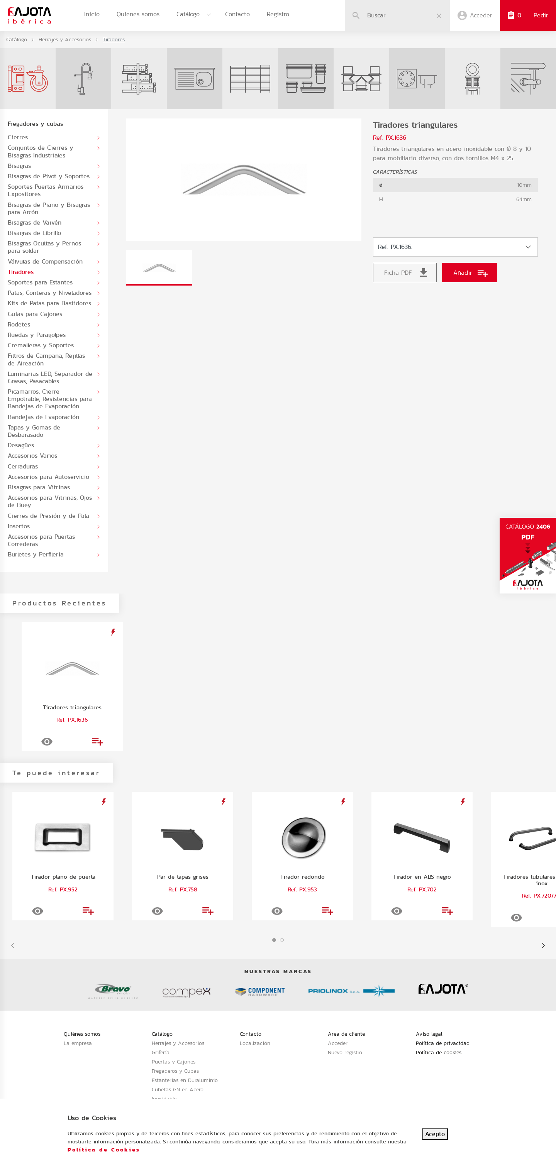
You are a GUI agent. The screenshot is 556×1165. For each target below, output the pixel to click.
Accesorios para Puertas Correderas (41, 540)
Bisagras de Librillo (34, 233)
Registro (278, 14)
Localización (255, 1043)
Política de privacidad (443, 1043)
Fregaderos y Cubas (175, 1071)
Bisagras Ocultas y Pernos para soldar (44, 247)
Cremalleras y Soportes (41, 345)
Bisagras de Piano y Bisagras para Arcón (49, 208)
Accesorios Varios (32, 455)
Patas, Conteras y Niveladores (50, 292)
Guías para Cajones (35, 314)
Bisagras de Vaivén (34, 222)
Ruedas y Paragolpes (37, 334)
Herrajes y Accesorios (65, 39)
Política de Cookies (104, 1149)
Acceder (338, 1043)
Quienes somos (138, 14)
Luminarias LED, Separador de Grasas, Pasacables (50, 377)
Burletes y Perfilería (36, 554)
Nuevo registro (345, 1052)
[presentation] (13, 945)
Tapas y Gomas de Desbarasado (34, 431)
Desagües (21, 445)
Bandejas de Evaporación (43, 417)
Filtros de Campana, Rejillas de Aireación (46, 359)
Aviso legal (429, 1034)
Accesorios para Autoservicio (48, 476)
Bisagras (19, 165)
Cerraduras (23, 466)
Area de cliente (346, 1034)
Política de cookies (438, 1052)
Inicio (92, 14)
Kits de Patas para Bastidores (49, 303)
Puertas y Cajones (173, 1061)
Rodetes (19, 324)
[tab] (159, 268)
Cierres (18, 137)
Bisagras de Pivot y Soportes (49, 176)
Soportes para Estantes (40, 282)
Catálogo (188, 14)
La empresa (78, 1043)
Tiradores (21, 272)
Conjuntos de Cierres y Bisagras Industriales (40, 151)
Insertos (19, 526)
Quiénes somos (82, 1034)
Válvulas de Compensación (45, 261)
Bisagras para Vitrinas (39, 487)
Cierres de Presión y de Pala (48, 515)
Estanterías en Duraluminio (185, 1080)
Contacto (237, 14)
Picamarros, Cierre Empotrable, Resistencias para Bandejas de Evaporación (50, 399)
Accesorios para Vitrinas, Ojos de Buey (50, 501)
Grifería (161, 1052)
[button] (274, 940)
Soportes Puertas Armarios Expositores (45, 190)
